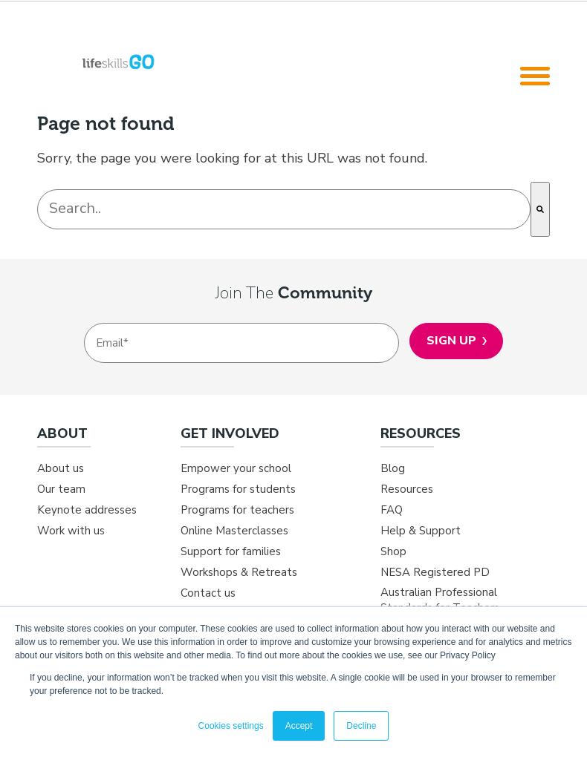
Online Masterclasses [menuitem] (234, 530)
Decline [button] (361, 726)
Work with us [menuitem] (71, 530)
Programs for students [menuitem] (238, 489)
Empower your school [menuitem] (236, 468)
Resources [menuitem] (406, 489)
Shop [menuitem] (393, 551)
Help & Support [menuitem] (420, 530)
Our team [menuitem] (61, 489)
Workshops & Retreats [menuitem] (239, 572)
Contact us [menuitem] (208, 593)
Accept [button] (299, 726)
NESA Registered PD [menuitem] (435, 572)
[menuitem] (109, 439)
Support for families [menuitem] (231, 551)
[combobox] (284, 209)
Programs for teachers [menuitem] (237, 509)
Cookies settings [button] (231, 726)
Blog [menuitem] (392, 468)
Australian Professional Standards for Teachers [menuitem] (439, 600)
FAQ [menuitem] (391, 509)
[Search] (540, 209)
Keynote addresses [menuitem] (87, 509)
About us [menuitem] (60, 468)
